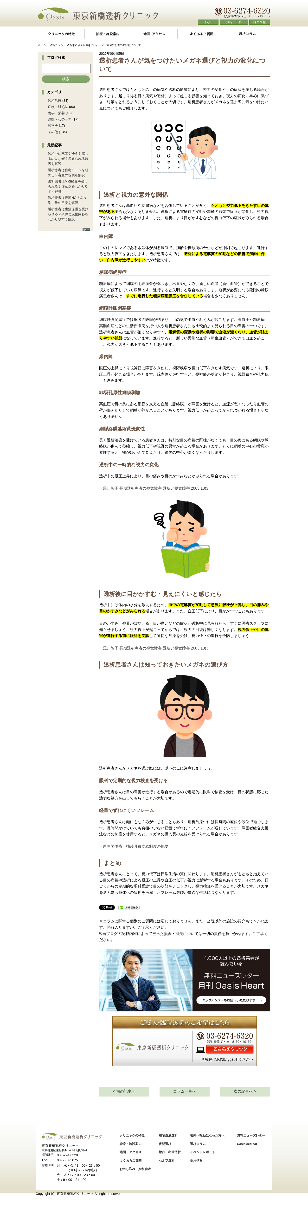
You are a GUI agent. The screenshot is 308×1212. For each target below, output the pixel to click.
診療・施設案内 (107, 34)
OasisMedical (247, 1144)
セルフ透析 (166, 1160)
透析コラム (247, 34)
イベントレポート (202, 1152)
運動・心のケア (59, 119)
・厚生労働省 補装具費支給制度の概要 (133, 846)
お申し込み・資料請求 (135, 1169)
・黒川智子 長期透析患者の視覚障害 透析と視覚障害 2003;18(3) (154, 488)
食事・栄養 (56, 113)
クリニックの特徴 (61, 34)
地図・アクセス (154, 34)
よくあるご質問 (200, 34)
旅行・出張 (234, 22)
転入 (208, 22)
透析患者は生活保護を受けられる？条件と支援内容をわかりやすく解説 (68, 214)
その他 (53, 132)
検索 (65, 79)
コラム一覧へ (184, 1091)
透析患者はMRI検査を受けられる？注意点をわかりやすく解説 (68, 186)
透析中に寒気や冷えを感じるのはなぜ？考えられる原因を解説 (68, 159)
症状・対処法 (58, 107)
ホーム (42, 45)
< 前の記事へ (124, 1091)
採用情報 (259, 22)
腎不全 (53, 126)
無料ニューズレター (251, 1135)
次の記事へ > (245, 1091)
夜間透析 (165, 1144)
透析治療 (54, 100)
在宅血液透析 (168, 1135)
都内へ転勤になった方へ (207, 1135)
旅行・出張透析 (170, 1152)
